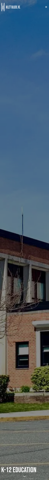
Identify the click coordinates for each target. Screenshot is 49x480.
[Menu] (46, 7)
